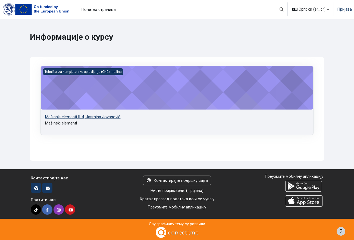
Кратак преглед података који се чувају (177, 199)
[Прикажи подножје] (341, 231)
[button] (282, 9)
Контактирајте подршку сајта (177, 180)
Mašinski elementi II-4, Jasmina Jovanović (82, 116)
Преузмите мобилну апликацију (177, 207)
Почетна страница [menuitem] (98, 9)
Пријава (344, 9)
